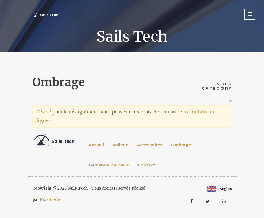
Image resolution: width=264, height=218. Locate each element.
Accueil (96, 144)
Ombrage (181, 144)
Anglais (219, 189)
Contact (146, 165)
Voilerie (120, 144)
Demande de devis (109, 165)
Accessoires (150, 144)
